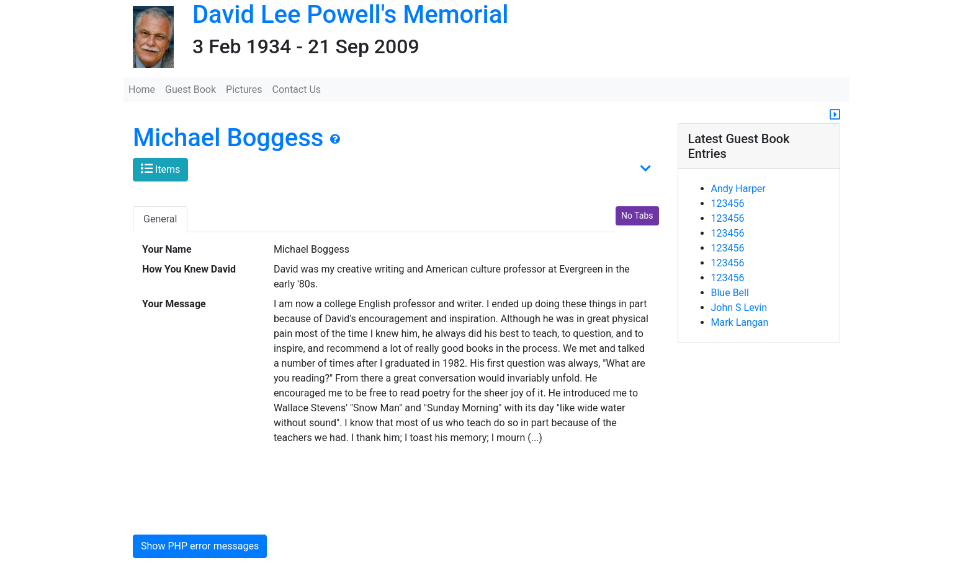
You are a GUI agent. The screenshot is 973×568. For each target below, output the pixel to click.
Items (160, 168)
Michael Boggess (228, 137)
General (160, 219)
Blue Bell (730, 293)
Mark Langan (740, 322)
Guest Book (190, 89)
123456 (728, 203)
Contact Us (296, 89)
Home (141, 89)
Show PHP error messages (200, 546)
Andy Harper (738, 188)
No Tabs (637, 216)
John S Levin (739, 307)
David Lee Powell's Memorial (350, 14)
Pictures (244, 89)
